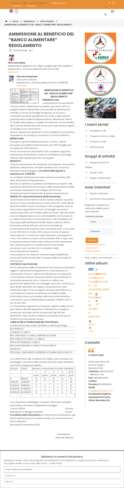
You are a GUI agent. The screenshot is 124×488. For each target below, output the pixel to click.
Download (13, 72)
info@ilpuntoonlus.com (100, 390)
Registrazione (93, 250)
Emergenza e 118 (95, 130)
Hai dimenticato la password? (95, 246)
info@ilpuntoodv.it (57, 3)
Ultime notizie (47, 21)
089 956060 (30, 6)
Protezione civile (95, 141)
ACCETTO (10, 475)
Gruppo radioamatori (98, 178)
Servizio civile (94, 172)
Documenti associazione (100, 198)
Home (15, 21)
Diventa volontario (96, 193)
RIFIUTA (9, 481)
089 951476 (15, 6)
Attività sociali (94, 147)
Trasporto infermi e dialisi (100, 136)
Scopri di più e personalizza (18, 469)
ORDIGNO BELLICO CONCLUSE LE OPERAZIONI (102, 281)
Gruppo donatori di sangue (97, 165)
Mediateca (29, 21)
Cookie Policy (55, 463)
